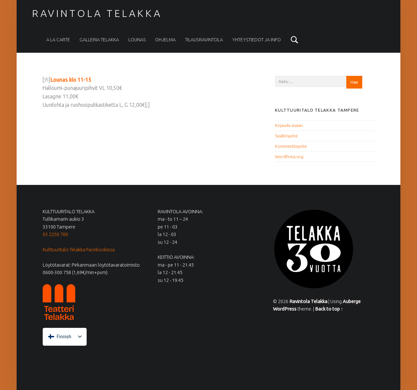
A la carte (58, 39)
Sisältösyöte (286, 135)
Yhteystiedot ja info (256, 39)
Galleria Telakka (99, 39)
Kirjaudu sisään (289, 125)
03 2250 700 (55, 234)
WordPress (284, 309)
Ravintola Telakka (97, 13)
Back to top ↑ (329, 309)
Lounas (137, 39)
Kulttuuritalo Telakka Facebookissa (79, 249)
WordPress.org (289, 156)
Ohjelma (165, 39)
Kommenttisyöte (291, 146)
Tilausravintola (204, 39)
